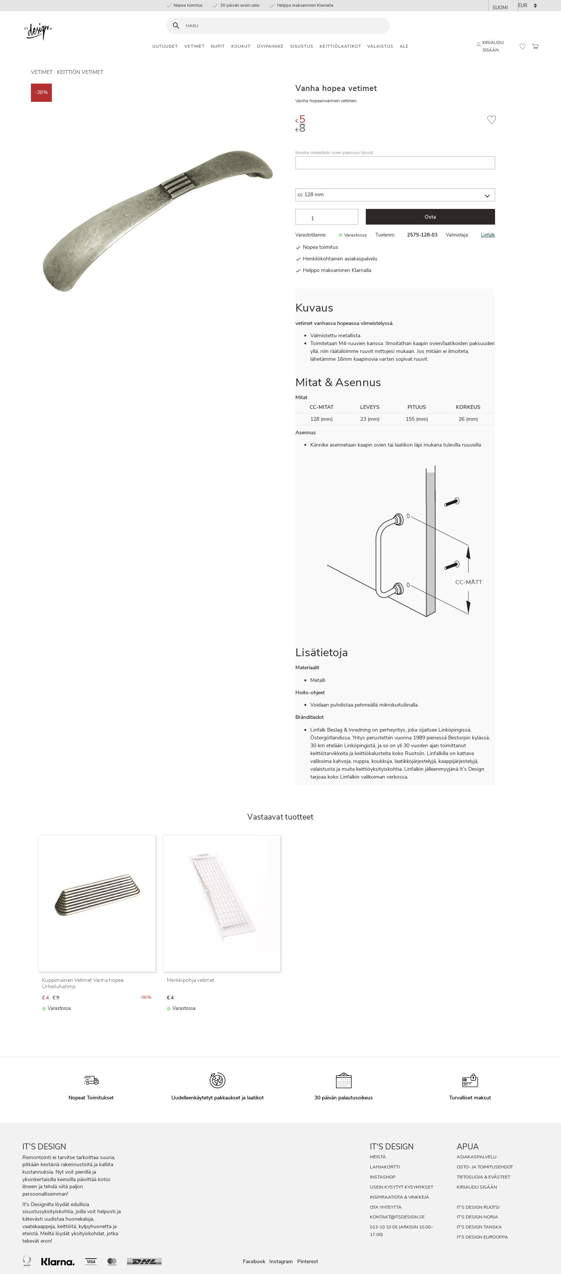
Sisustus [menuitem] (301, 46)
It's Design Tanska (479, 1227)
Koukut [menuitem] (241, 46)
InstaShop (383, 1177)
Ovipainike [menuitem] (270, 46)
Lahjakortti (385, 1167)
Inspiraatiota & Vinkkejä (399, 1197)
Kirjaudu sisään (477, 1187)
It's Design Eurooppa (482, 1237)
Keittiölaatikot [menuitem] (340, 46)
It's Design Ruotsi (478, 1207)
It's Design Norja (477, 1217)
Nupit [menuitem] (218, 46)
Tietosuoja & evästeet (483, 1177)
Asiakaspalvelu (477, 1157)
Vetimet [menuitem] (194, 46)
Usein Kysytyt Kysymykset (401, 1187)
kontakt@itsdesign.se (397, 1217)
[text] (412, 120)
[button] (522, 46)
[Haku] (176, 26)
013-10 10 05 (383, 1227)
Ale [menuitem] (404, 46)
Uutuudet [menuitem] (165, 46)
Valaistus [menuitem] (380, 46)
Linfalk (488, 235)
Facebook (254, 1261)
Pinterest (307, 1261)
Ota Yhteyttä (386, 1207)
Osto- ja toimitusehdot (485, 1167)
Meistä (378, 1157)
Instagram (281, 1261)
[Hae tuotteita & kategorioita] (282, 25)
